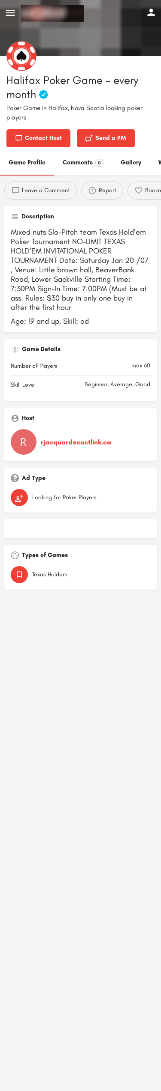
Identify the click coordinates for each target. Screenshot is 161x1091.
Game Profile (27, 162)
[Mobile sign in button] (151, 12)
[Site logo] (53, 13)
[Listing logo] (21, 56)
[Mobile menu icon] (10, 13)
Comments (83, 163)
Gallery (131, 162)
